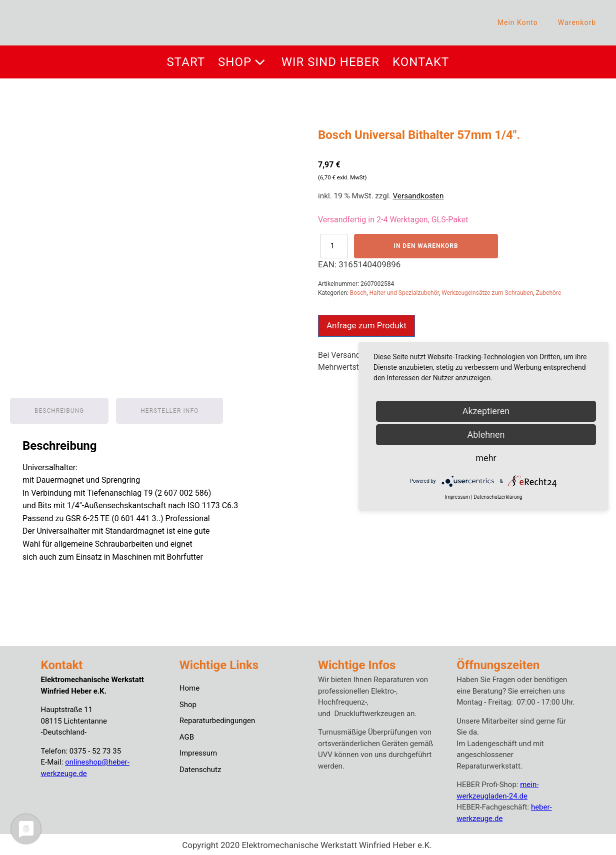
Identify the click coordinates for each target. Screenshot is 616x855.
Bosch (358, 292)
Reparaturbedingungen (217, 719)
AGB (187, 735)
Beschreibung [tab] (59, 408)
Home (190, 686)
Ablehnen (485, 434)
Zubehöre (549, 292)
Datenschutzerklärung (498, 497)
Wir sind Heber (331, 62)
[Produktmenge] (334, 246)
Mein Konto (518, 22)
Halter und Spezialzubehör (404, 292)
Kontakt (420, 62)
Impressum (198, 751)
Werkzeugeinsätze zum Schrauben (487, 292)
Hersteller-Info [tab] (169, 408)
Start (186, 62)
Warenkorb (577, 22)
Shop (243, 61)
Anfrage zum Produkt (366, 325)
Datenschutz (201, 767)
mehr (486, 458)
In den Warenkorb (426, 245)
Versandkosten (418, 195)
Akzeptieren (486, 411)
